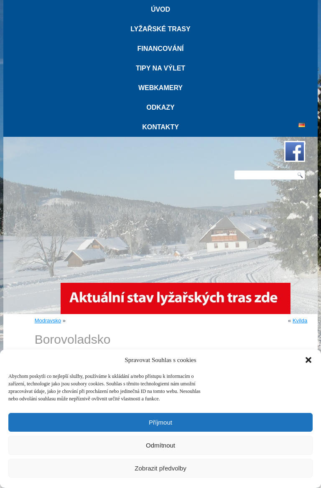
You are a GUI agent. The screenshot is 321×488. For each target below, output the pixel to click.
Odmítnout (160, 445)
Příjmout (160, 422)
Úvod (160, 9)
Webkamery (160, 87)
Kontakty (160, 127)
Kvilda (300, 320)
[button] (308, 360)
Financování (160, 48)
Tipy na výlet (160, 68)
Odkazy (160, 107)
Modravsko (48, 320)
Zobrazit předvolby (160, 468)
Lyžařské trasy (160, 29)
